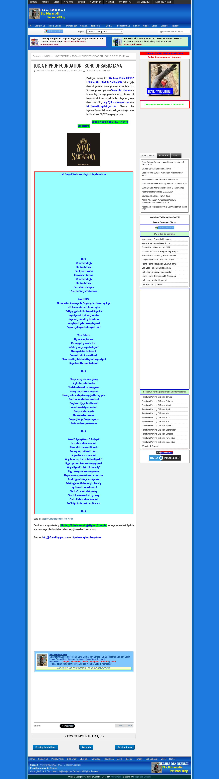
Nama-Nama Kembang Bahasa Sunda (159, 255)
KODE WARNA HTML (143, 2)
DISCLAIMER (110, 2)
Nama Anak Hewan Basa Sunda (156, 243)
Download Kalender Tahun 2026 (156, 196)
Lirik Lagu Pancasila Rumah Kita (156, 268)
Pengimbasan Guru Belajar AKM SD (158, 260)
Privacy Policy (57, 759)
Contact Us (40, 26)
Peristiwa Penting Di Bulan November (158, 438)
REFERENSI (81, 2)
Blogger (164, 26)
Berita (109, 26)
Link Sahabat (151, 759)
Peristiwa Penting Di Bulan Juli (155, 421)
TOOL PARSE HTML (125, 2)
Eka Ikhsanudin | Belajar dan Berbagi (63, 771)
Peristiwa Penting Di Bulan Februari (157, 401)
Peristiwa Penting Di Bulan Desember (158, 442)
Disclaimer (72, 759)
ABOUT (56, 2)
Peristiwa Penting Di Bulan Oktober (157, 434)
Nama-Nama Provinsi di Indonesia (157, 239)
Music (146, 26)
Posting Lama (125, 747)
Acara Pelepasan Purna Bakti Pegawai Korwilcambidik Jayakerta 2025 (159, 201)
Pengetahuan (123, 26)
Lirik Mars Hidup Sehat (152, 284)
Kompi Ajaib (116, 777)
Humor (136, 26)
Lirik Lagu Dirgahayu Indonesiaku (156, 272)
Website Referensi (150, 446)
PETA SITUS (45, 2)
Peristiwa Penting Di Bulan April (156, 409)
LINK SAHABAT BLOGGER (163, 2)
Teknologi (95, 26)
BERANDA (33, 2)
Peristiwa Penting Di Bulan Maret (156, 405)
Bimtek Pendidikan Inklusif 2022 (156, 247)
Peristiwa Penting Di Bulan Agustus (157, 426)
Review (175, 26)
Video (154, 26)
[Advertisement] (129, 13)
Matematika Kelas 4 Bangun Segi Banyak (160, 251)
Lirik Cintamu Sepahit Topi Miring (58, 518)
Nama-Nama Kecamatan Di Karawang (159, 276)
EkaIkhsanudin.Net (72, 765)
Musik (163, 759)
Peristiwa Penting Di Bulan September (159, 430)
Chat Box (84, 759)
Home (32, 759)
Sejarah (84, 26)
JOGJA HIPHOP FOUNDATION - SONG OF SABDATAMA (78, 65)
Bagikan (70, 725)
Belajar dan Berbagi (142, 777)
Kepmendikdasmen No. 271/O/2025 (158, 192)
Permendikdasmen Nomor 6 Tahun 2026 (160, 179)
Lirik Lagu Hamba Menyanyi (154, 280)
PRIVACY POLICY (95, 2)
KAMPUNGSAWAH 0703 (51, 765)
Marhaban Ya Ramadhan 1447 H (156, 169)
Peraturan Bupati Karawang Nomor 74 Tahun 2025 (164, 183)
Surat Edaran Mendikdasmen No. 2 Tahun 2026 (163, 188)
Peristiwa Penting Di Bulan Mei (155, 413)
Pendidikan (71, 26)
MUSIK (67, 71)
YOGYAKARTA (76, 71)
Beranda (86, 747)
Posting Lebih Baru (45, 747)
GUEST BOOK (68, 2)
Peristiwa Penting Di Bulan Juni (156, 417)
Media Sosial (55, 26)
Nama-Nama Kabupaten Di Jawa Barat (159, 264)
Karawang (95, 759)
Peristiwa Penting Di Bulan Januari (157, 397)
